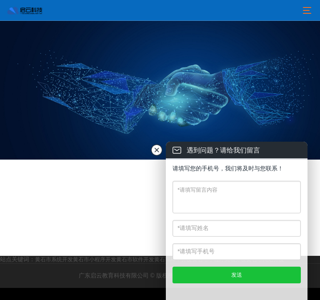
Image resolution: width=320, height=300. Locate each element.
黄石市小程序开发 (94, 259)
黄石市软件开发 (135, 259)
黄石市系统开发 (54, 259)
